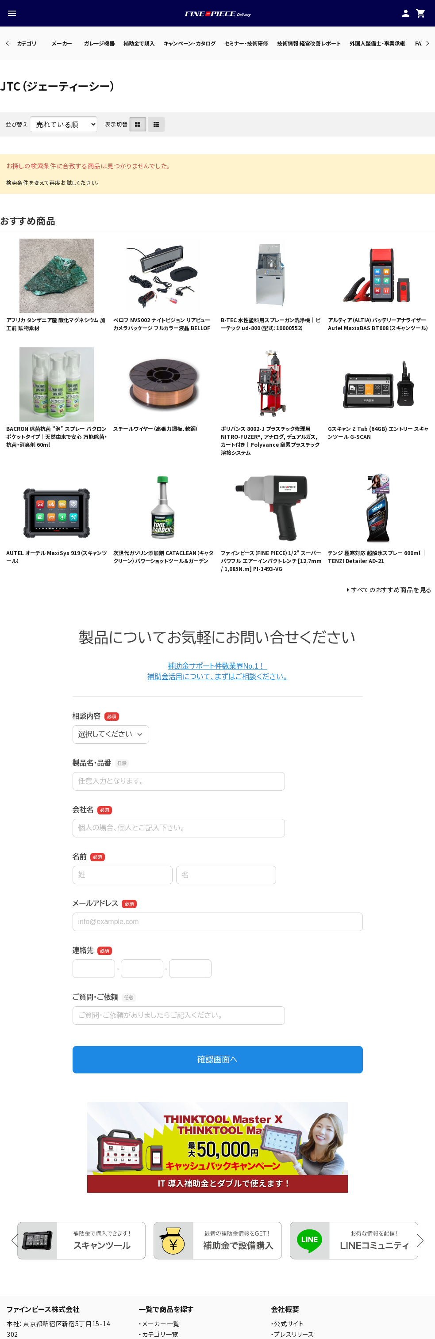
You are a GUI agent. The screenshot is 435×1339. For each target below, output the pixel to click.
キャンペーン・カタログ (190, 43)
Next (426, 43)
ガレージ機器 (99, 43)
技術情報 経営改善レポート (309, 43)
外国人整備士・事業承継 (377, 43)
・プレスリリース (293, 1334)
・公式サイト (287, 1323)
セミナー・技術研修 (246, 43)
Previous (8, 43)
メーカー (62, 43)
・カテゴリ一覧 (158, 1334)
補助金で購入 (139, 43)
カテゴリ (26, 43)
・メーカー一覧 (159, 1323)
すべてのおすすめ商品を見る (391, 589)
